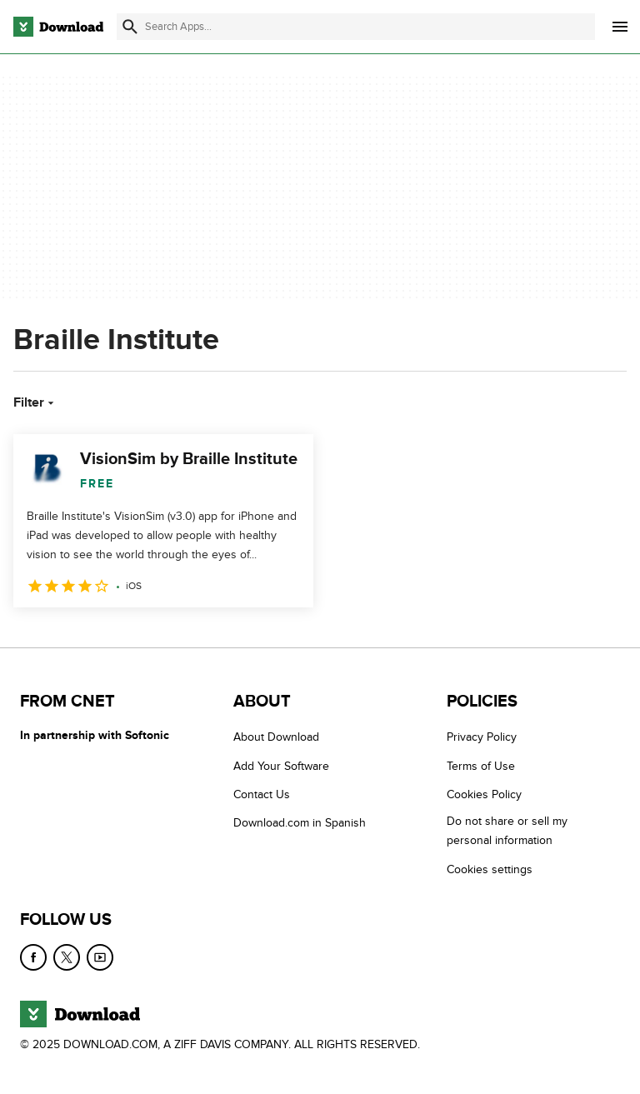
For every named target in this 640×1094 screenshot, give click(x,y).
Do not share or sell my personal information (507, 830)
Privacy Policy (482, 737)
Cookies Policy (484, 794)
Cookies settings (489, 869)
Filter (35, 402)
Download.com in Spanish (299, 823)
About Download (276, 737)
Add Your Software (281, 766)
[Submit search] (130, 26)
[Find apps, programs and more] (356, 26)
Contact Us (261, 794)
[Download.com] (58, 27)
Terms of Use (481, 766)
